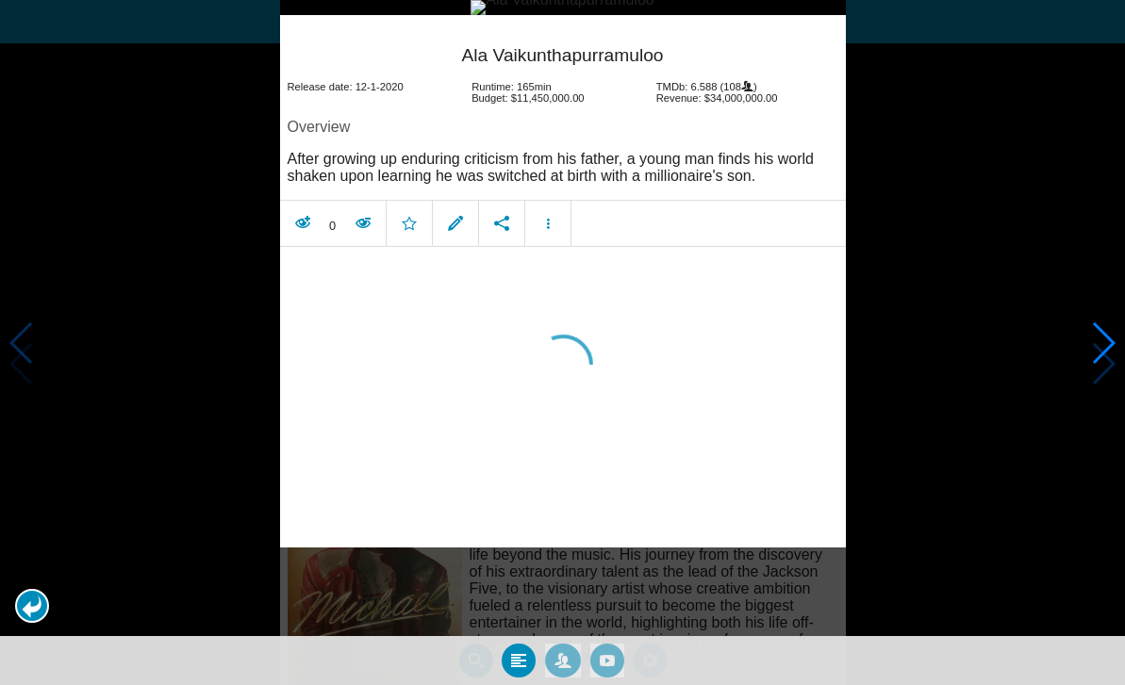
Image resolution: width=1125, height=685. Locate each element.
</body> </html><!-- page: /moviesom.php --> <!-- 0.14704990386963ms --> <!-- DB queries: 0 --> (562, 342)
